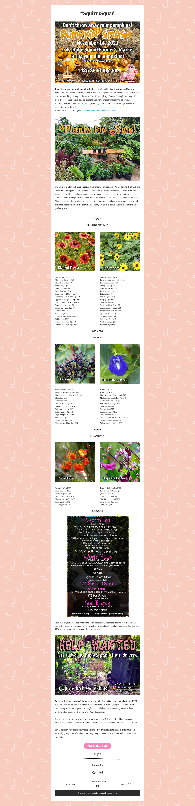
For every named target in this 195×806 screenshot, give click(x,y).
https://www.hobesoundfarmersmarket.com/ (97, 110)
